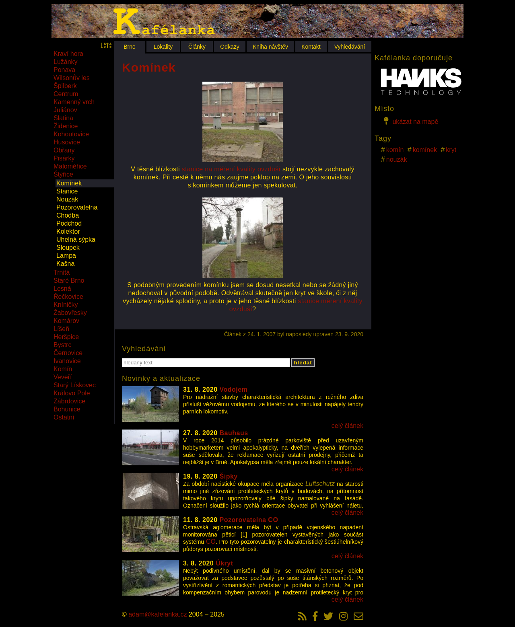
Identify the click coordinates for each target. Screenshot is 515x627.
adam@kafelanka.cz (157, 614)
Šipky (229, 476)
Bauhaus (234, 433)
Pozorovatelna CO (249, 519)
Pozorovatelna (76, 207)
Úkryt (224, 563)
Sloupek (68, 247)
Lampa (66, 255)
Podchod (69, 223)
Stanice (67, 191)
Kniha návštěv (270, 46)
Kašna (65, 263)
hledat (303, 363)
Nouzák (67, 199)
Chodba (67, 215)
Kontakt (310, 46)
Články (197, 46)
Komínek (69, 183)
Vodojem (234, 389)
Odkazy (229, 46)
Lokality (163, 46)
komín (395, 149)
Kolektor (68, 231)
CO (211, 541)
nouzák (396, 159)
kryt (451, 149)
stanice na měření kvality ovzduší (231, 169)
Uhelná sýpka (75, 239)
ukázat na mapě (409, 121)
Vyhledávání (349, 46)
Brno (130, 46)
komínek (425, 149)
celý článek (347, 425)
